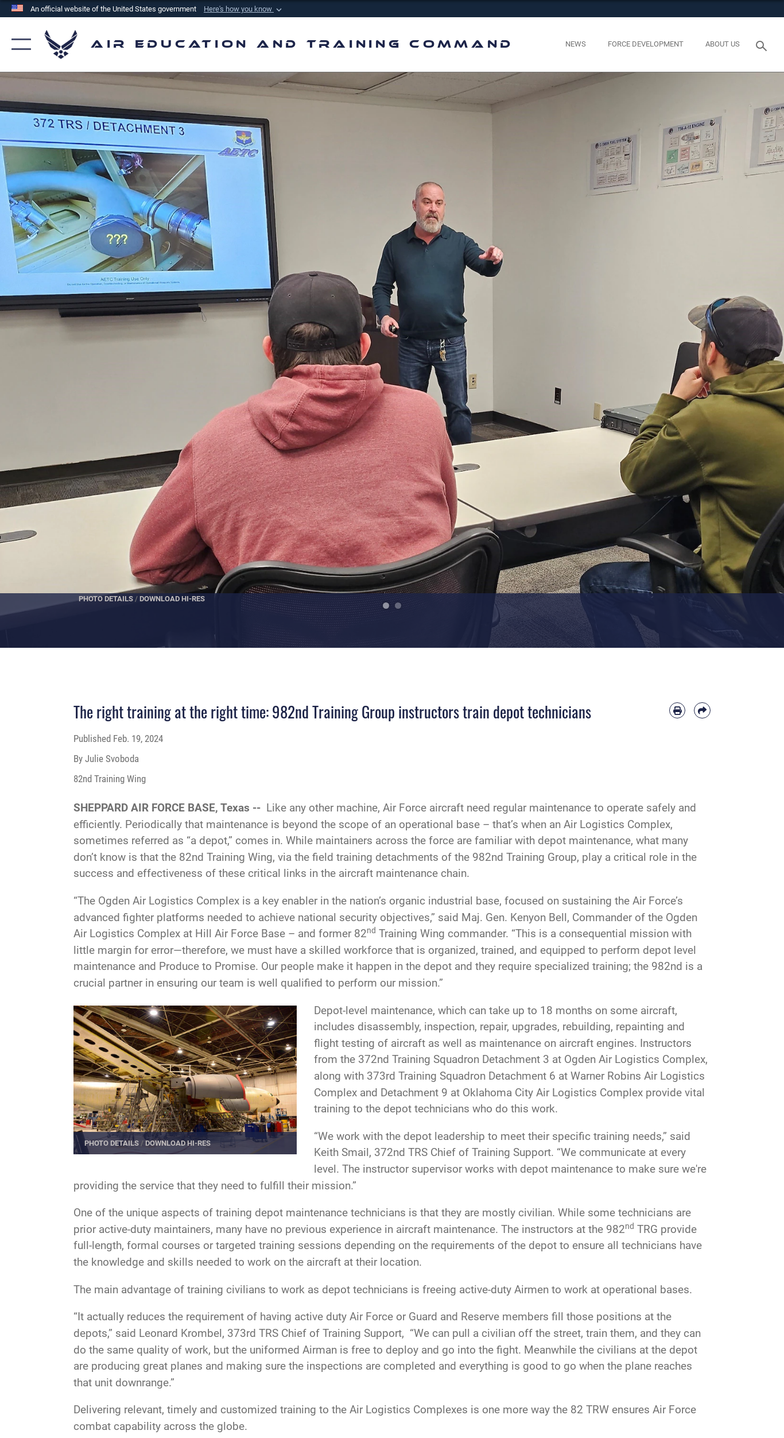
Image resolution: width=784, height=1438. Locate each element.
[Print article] (677, 710)
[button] (244, 9)
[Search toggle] (763, 44)
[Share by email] (702, 710)
